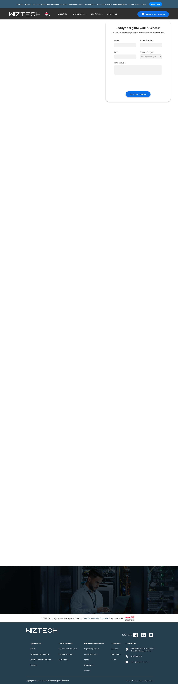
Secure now (155, 4)
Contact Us (131, 643)
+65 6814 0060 (136, 656)
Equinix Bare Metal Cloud (68, 649)
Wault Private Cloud (66, 654)
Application (35, 643)
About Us (62, 14)
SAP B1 (33, 649)
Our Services (79, 14)
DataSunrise (88, 665)
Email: (116, 52)
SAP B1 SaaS (63, 660)
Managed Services (90, 654)
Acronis (87, 670)
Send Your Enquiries (138, 94)
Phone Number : (147, 40)
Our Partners (116, 654)
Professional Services (94, 643)
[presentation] (138, 84)
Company (116, 643)
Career (114, 660)
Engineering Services (91, 649)
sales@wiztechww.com (155, 14)
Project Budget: (146, 52)
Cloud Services (66, 643)
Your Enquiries (120, 63)
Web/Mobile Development (39, 654)
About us (115, 649)
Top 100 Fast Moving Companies (96, 618)
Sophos (86, 660)
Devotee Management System (40, 660)
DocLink (33, 665)
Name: (117, 40)
